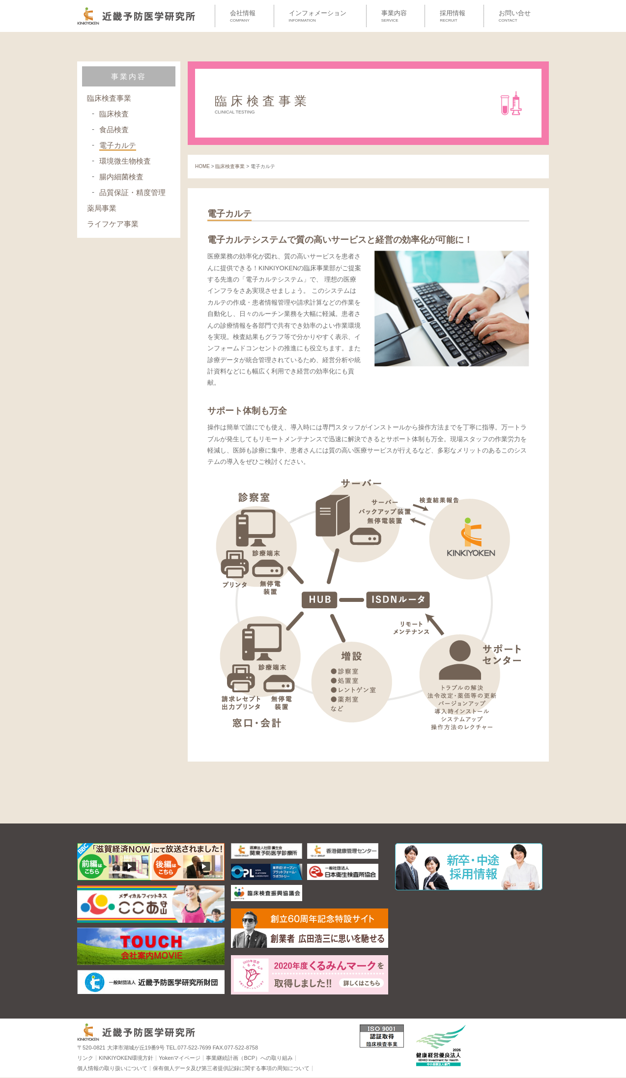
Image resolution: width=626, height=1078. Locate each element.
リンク (85, 1058)
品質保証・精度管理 (132, 192)
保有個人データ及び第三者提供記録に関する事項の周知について (231, 1068)
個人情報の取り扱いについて (112, 1068)
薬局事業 (101, 208)
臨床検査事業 (109, 98)
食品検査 (114, 129)
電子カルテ (117, 145)
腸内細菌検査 (121, 176)
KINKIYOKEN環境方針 (126, 1058)
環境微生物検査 (125, 161)
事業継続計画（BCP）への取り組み (249, 1058)
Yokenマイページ (179, 1058)
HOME (202, 166)
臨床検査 (114, 114)
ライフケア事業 (113, 224)
